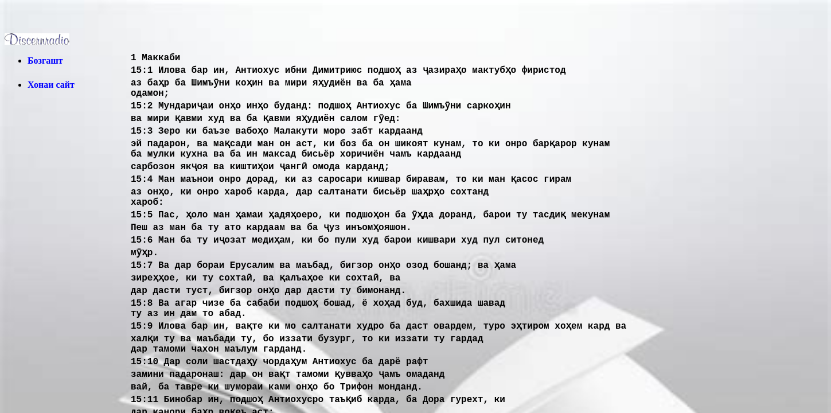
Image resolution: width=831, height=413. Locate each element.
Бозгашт (45, 60)
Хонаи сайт (51, 84)
